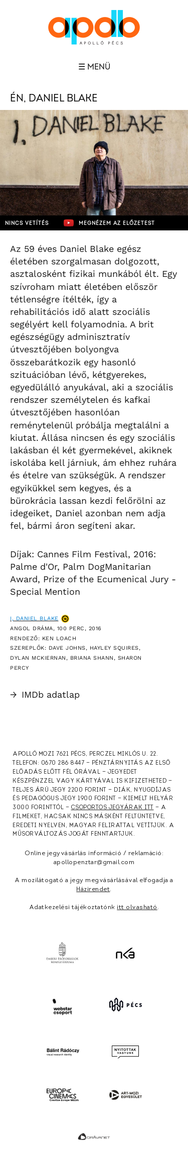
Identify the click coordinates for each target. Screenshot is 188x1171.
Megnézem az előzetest (109, 223)
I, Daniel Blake (34, 618)
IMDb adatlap (45, 694)
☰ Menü (94, 67)
